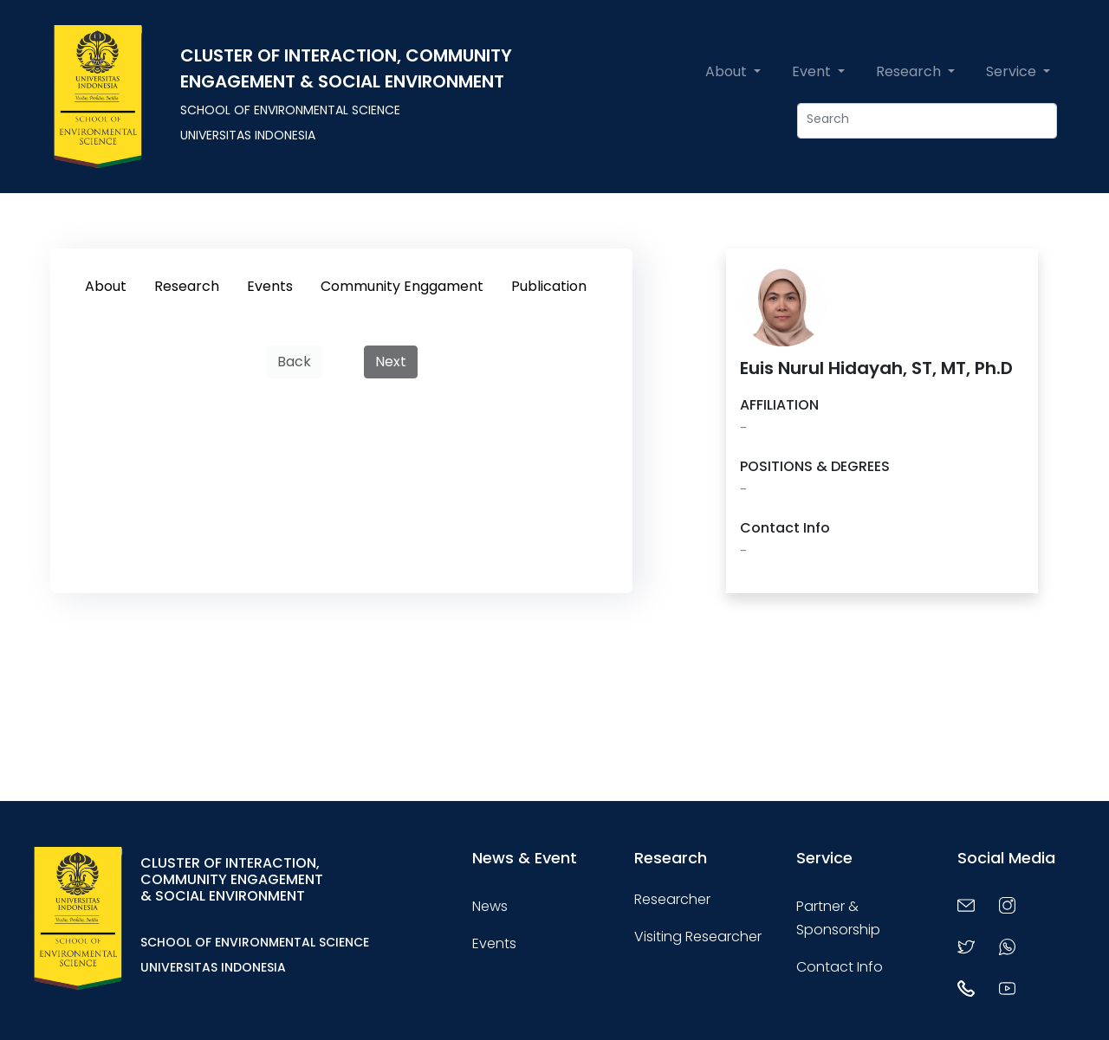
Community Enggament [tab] (402, 286)
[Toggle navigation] (393, 918)
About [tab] (105, 286)
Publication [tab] (549, 286)
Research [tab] (186, 286)
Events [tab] (270, 286)
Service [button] (1013, 71)
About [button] (727, 71)
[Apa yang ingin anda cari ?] (927, 121)
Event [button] (813, 71)
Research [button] (910, 71)
